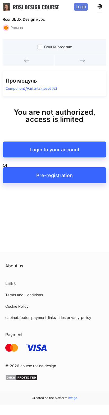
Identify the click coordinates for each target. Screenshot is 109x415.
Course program (54, 47)
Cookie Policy (17, 306)
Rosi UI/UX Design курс (24, 19)
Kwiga (72, 398)
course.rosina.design (38, 365)
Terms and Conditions (24, 295)
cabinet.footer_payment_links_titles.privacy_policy (48, 317)
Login (81, 7)
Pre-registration (54, 175)
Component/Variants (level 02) (31, 88)
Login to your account (54, 149)
